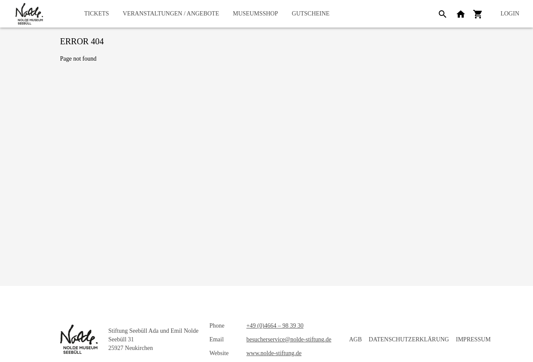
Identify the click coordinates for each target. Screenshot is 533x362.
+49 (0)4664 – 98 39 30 (275, 325)
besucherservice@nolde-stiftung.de (289, 339)
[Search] (442, 13)
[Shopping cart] (478, 13)
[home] (29, 14)
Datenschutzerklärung (409, 339)
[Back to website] (460, 13)
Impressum (473, 339)
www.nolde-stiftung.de (274, 353)
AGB (355, 339)
